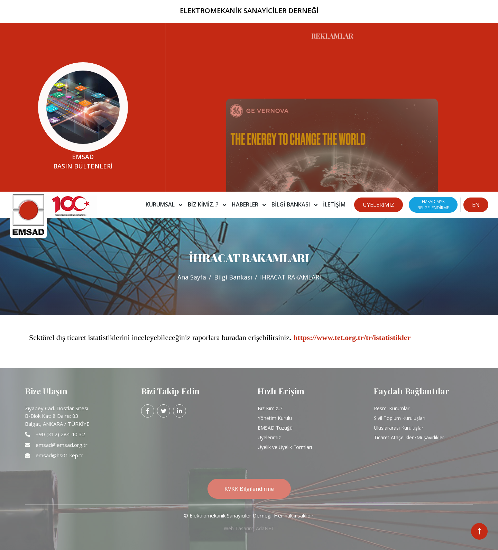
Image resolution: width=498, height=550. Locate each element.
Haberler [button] (246, 204)
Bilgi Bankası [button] (291, 204)
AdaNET (265, 528)
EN (476, 205)
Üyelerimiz (269, 437)
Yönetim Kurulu (275, 418)
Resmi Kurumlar (391, 408)
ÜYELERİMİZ (378, 205)
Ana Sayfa (191, 277)
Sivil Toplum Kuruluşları (399, 418)
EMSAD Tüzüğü (275, 427)
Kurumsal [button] (161, 204)
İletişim (334, 204)
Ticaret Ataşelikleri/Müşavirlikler (409, 437)
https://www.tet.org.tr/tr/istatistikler (352, 337)
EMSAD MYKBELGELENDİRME (433, 205)
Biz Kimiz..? (270, 408)
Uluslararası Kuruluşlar (398, 427)
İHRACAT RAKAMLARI (290, 277)
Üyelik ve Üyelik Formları (285, 447)
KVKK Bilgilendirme (249, 489)
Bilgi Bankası (233, 277)
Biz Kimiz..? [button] (204, 204)
